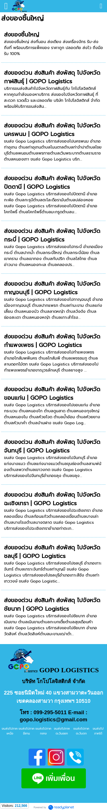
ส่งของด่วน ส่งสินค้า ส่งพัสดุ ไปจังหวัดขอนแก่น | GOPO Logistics (52, 393)
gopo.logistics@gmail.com (53, 719)
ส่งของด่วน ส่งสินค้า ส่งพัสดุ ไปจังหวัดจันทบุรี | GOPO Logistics (52, 446)
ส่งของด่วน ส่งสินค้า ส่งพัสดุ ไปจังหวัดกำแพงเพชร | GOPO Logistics (52, 340)
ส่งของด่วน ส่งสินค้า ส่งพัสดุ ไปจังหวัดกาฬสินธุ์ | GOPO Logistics (52, 77)
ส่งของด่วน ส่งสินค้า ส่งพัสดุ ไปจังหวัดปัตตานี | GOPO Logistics (52, 182)
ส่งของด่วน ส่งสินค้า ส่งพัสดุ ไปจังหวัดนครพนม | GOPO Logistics (52, 129)
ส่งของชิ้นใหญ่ (21, 34)
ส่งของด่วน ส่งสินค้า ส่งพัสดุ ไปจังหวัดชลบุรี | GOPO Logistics (52, 551)
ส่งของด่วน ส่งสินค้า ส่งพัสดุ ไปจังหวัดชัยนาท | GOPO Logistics (52, 604)
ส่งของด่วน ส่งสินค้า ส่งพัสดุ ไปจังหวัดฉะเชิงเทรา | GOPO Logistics (52, 499)
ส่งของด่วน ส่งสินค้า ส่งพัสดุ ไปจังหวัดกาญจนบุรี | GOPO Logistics (52, 288)
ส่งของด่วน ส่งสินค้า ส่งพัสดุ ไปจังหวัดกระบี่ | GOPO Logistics (52, 235)
